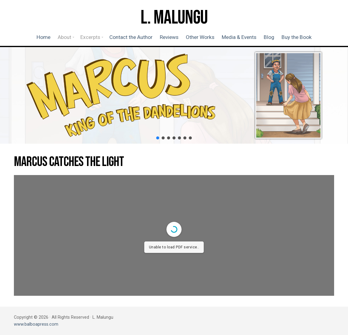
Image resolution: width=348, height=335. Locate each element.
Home (43, 37)
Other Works (200, 37)
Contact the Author (131, 37)
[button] (157, 137)
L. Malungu (174, 17)
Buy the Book (297, 37)
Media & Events (239, 37)
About (64, 37)
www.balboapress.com (36, 324)
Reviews (169, 37)
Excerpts (90, 37)
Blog (269, 37)
